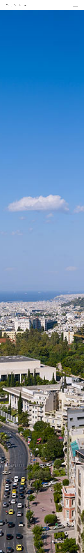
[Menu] (74, 5)
